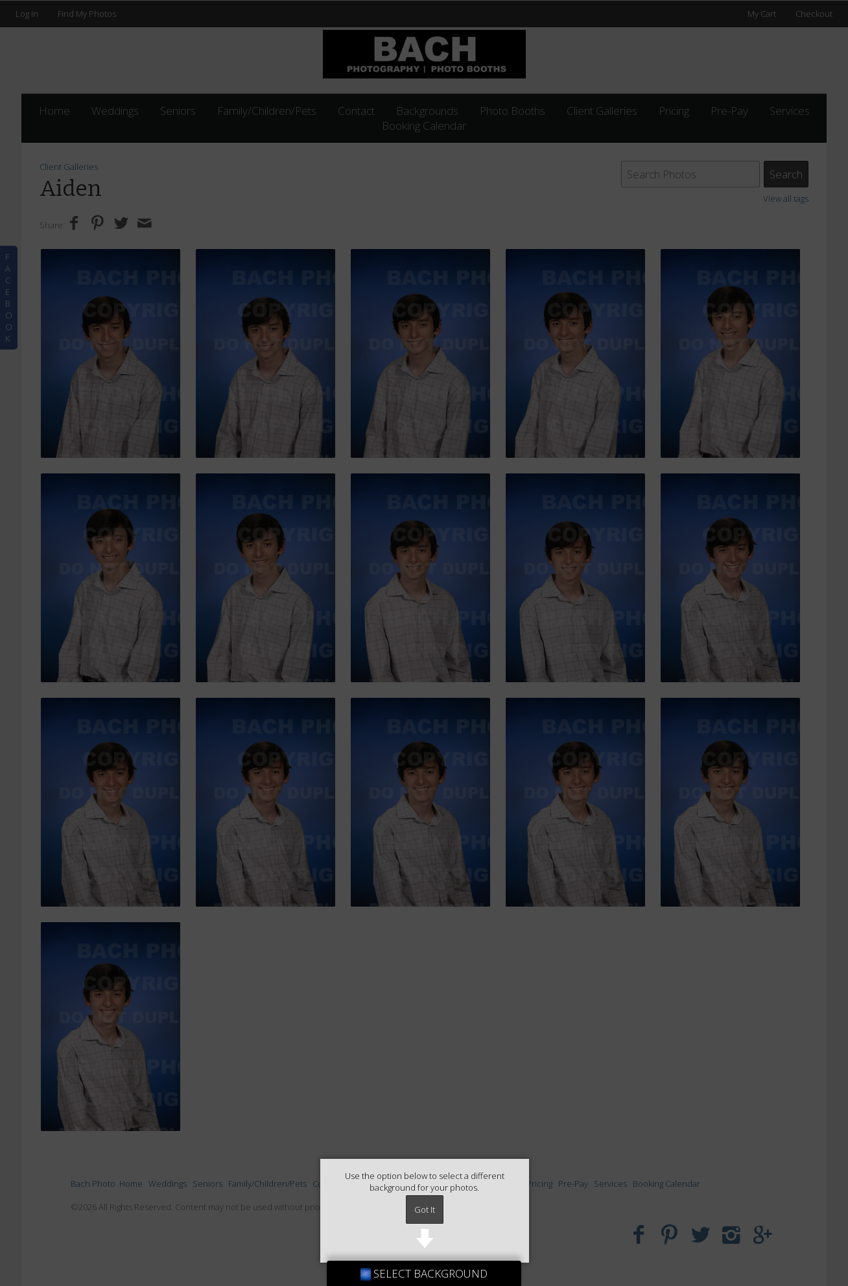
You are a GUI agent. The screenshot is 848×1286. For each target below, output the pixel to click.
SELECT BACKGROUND (424, 1273)
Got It (424, 1209)
